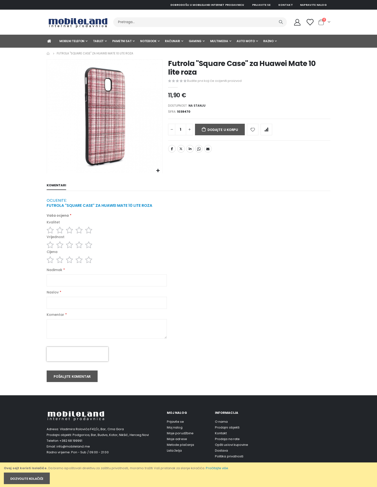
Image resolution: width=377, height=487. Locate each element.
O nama (221, 429)
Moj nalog (174, 435)
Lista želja (174, 458)
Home (48, 53)
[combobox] (200, 22)
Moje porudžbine (180, 440)
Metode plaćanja (180, 452)
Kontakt (285, 5)
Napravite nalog (313, 5)
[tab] (56, 186)
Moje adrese (177, 446)
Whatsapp (199, 151)
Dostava (221, 458)
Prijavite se (261, 5)
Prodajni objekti (227, 435)
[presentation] (77, 361)
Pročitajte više (217, 468)
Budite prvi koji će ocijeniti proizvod (214, 80)
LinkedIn (190, 151)
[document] (189, 474)
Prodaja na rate (227, 446)
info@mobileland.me (73, 454)
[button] (158, 171)
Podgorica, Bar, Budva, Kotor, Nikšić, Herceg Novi (111, 442)
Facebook (172, 151)
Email (208, 151)
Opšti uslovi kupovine (231, 452)
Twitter (181, 151)
